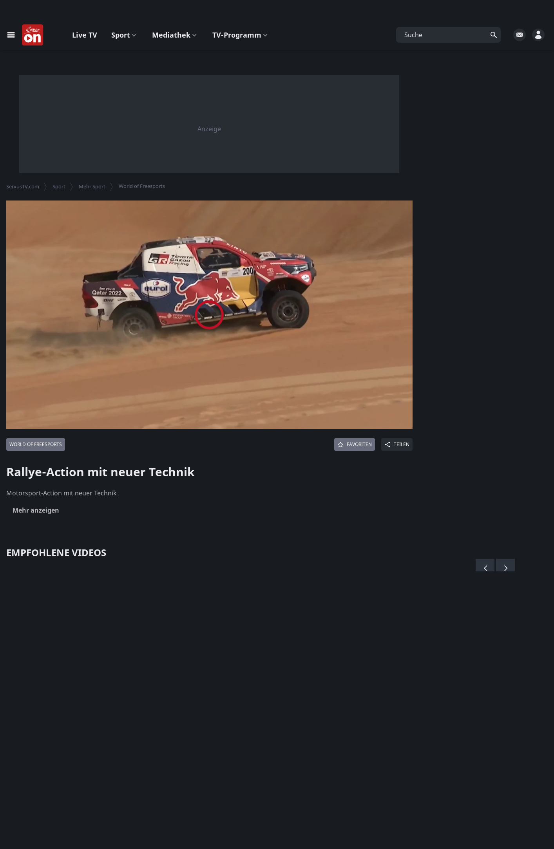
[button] (448, 35)
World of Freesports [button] (142, 186)
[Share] (397, 444)
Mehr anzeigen (36, 510)
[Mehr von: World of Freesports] (35, 444)
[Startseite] (33, 35)
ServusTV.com (22, 186)
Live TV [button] (84, 35)
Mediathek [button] (175, 35)
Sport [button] (124, 35)
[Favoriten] (354, 444)
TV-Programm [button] (240, 35)
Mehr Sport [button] (92, 186)
